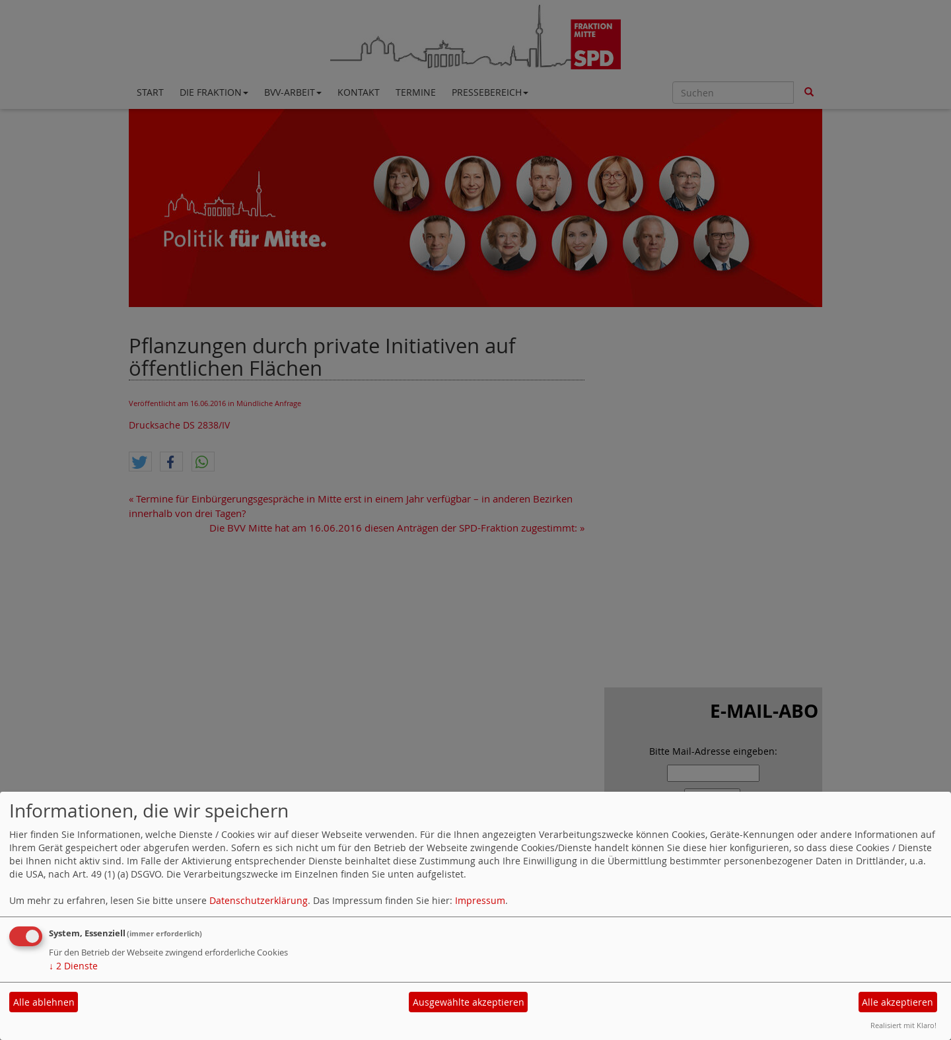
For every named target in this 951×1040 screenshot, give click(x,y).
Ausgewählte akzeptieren (468, 1002)
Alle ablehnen (44, 1002)
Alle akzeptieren (897, 1002)
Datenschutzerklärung (258, 900)
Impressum (480, 900)
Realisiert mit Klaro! (903, 1025)
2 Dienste (73, 965)
